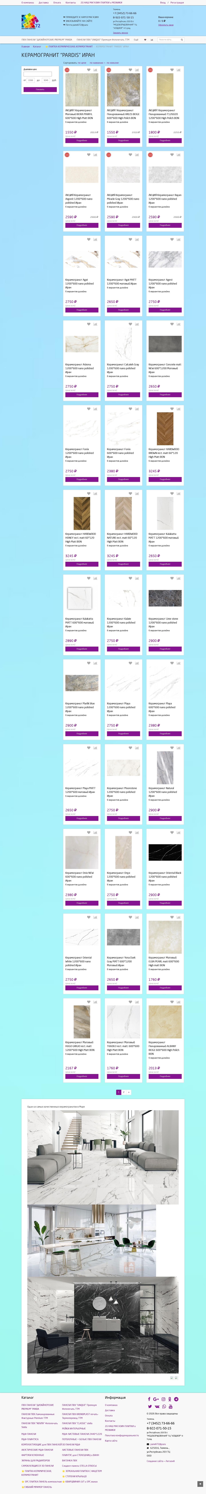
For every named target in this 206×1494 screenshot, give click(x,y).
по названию (97, 63)
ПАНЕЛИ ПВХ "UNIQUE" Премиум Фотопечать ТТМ (103, 40)
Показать (40, 89)
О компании (27, 2)
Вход (163, 2)
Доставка (43, 2)
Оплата (57, 2)
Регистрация (177, 2)
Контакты (71, 2)
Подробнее (82, 140)
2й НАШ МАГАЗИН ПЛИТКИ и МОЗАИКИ (101, 2)
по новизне (113, 63)
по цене (82, 63)
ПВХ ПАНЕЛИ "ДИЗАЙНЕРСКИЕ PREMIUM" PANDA (47, 40)
